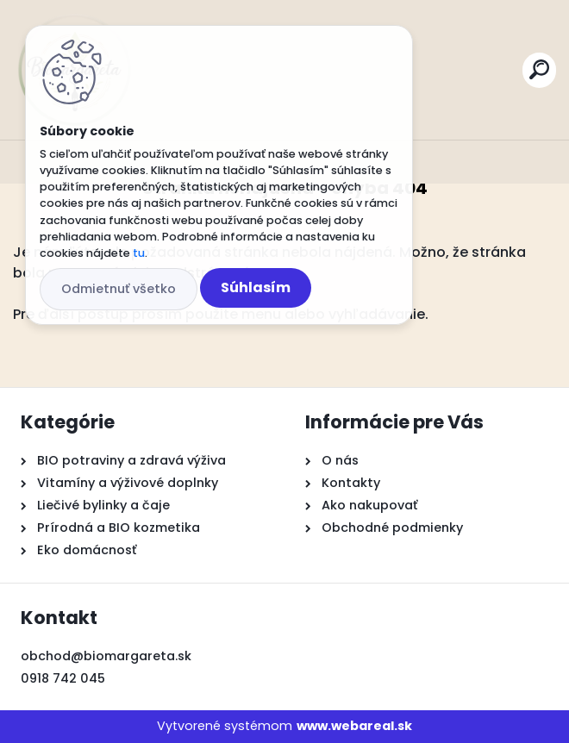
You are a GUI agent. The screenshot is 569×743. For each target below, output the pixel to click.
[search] (539, 69)
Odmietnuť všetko (118, 288)
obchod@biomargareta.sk (106, 656)
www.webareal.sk (354, 725)
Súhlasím (256, 287)
